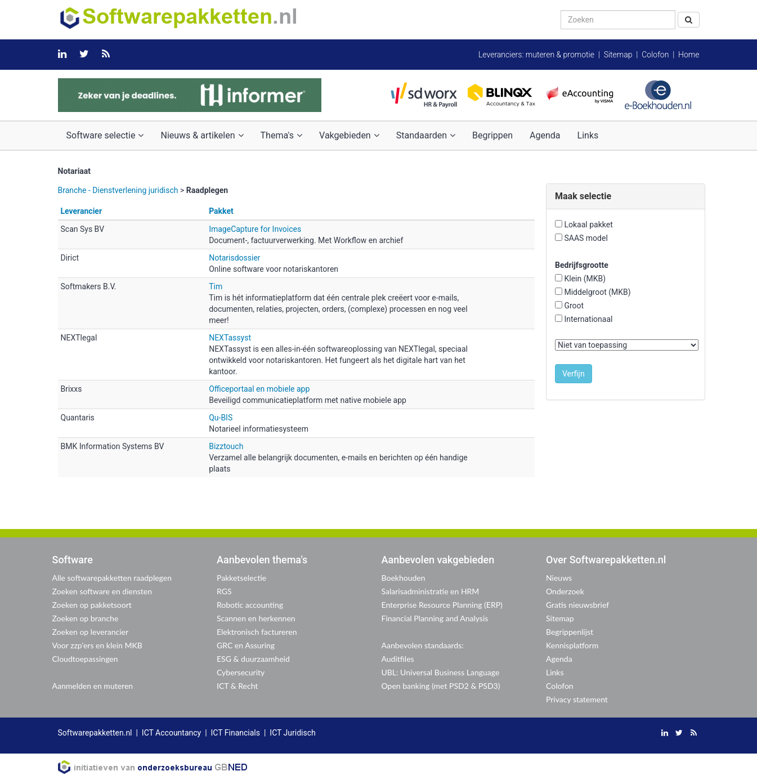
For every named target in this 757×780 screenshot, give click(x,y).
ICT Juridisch (292, 732)
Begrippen (492, 135)
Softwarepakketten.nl (95, 732)
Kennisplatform (572, 645)
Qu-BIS (220, 417)
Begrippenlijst (569, 631)
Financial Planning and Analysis (435, 618)
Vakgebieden (349, 135)
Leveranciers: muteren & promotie (536, 54)
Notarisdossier (234, 257)
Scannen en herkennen (256, 618)
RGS (224, 591)
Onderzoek (565, 591)
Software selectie (105, 135)
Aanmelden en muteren (92, 686)
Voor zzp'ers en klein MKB (97, 645)
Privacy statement (577, 699)
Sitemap (618, 54)
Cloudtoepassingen (85, 659)
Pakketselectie (241, 577)
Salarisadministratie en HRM (431, 591)
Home (688, 54)
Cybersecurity (241, 672)
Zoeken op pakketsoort (92, 604)
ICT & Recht (237, 686)
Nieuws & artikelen (201, 135)
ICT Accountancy (171, 732)
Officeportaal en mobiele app (259, 388)
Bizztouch (226, 446)
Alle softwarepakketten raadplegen (112, 577)
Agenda (545, 135)
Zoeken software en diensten (102, 591)
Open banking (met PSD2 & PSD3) (441, 686)
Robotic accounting (250, 604)
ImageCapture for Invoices (255, 229)
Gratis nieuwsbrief (577, 604)
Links (588, 135)
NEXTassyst (230, 337)
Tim (215, 286)
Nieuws (559, 577)
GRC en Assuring (246, 645)
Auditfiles (398, 659)
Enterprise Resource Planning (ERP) (442, 604)
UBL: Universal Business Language (441, 672)
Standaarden (425, 135)
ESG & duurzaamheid (253, 659)
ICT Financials (235, 732)
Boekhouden (403, 577)
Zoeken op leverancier (90, 631)
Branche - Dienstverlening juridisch (118, 190)
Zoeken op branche (85, 618)
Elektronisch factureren (257, 631)
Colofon (655, 54)
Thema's (281, 135)
